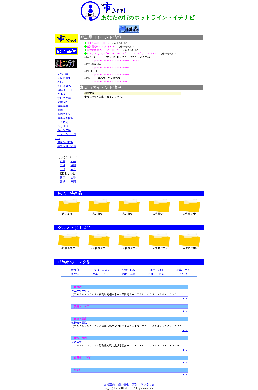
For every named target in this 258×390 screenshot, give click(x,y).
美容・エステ (102, 269)
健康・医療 (129, 269)
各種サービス (156, 274)
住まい (75, 274)
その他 (183, 274)
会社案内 (109, 384)
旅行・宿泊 (156, 269)
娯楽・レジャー (102, 274)
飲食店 (75, 269)
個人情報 (123, 384)
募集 (134, 384)
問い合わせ (147, 384)
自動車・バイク (183, 269)
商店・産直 (129, 274)
